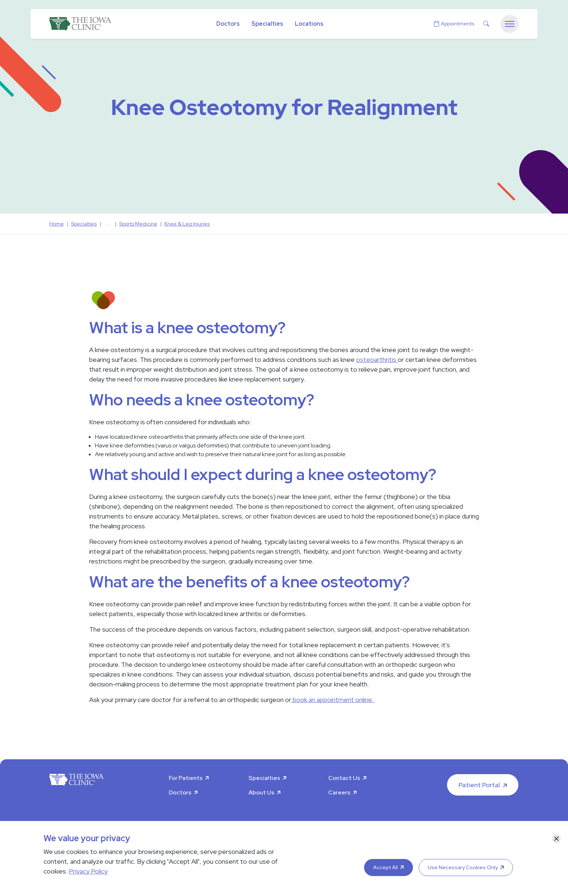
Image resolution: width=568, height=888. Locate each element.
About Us (261, 792)
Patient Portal (479, 785)
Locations (309, 24)
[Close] (556, 838)
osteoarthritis (377, 359)
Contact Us (344, 778)
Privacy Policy (88, 871)
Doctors (228, 24)
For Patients (185, 778)
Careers (339, 792)
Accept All (385, 867)
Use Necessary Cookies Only (463, 867)
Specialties (267, 24)
